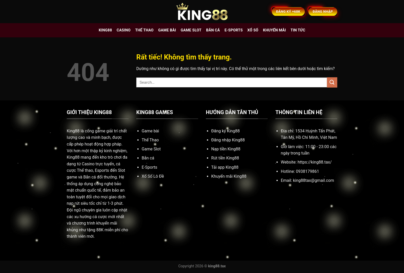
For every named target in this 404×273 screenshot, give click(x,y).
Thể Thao (150, 140)
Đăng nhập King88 (228, 140)
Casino (124, 30)
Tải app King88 (225, 167)
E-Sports (149, 167)
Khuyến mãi (274, 30)
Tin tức (298, 30)
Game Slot (151, 149)
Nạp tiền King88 (225, 149)
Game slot (191, 30)
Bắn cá (213, 30)
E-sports (233, 30)
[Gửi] (332, 82)
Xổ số (252, 30)
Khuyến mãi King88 (229, 176)
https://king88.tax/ (315, 162)
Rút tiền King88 (225, 158)
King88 (105, 30)
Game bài (167, 30)
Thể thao (144, 30)
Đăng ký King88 (225, 131)
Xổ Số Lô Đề (153, 176)
